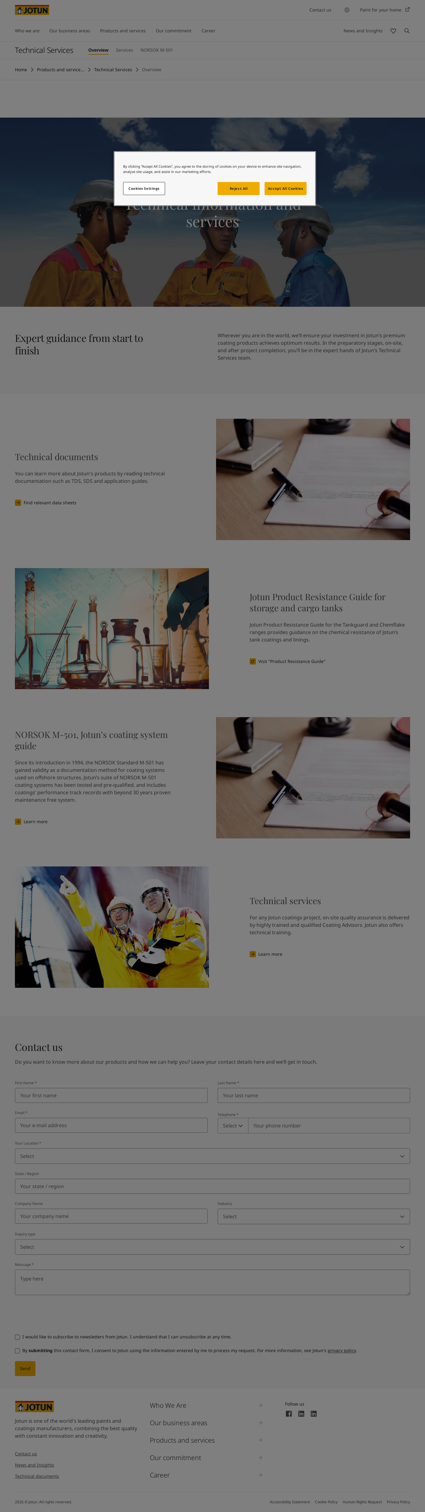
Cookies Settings (143, 188)
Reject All (239, 188)
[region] (215, 178)
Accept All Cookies (285, 188)
